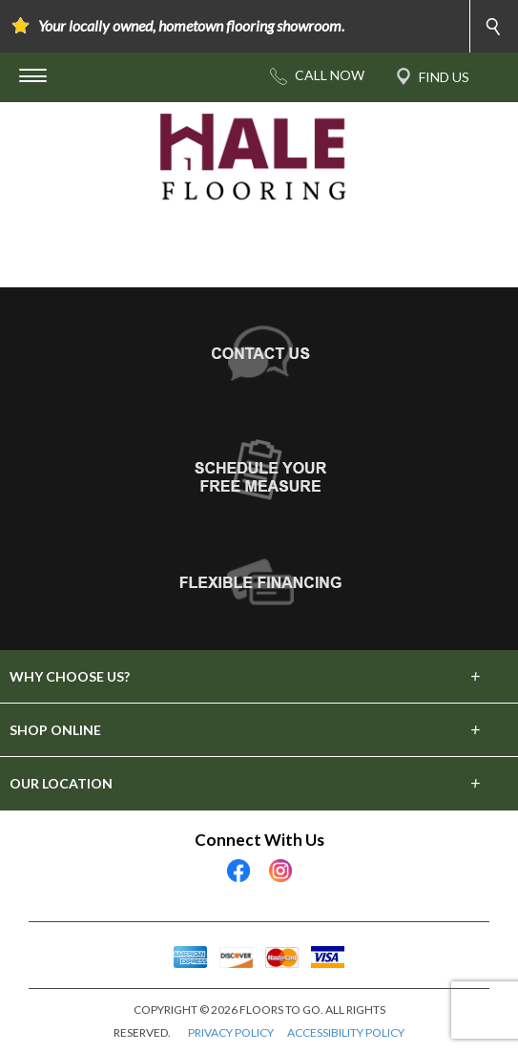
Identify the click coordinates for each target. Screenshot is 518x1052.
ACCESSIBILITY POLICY (345, 1032)
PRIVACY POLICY (231, 1032)
